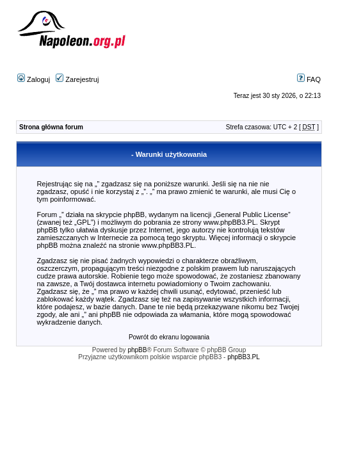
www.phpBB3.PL (230, 222)
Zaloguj (33, 79)
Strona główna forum (51, 127)
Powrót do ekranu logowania (169, 337)
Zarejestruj (77, 79)
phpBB (137, 349)
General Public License (252, 214)
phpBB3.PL (243, 356)
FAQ (309, 79)
